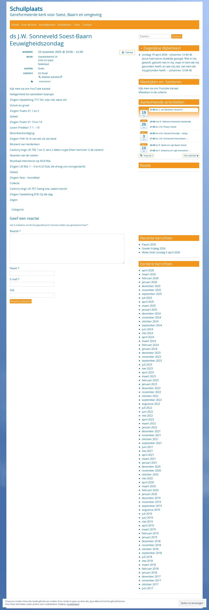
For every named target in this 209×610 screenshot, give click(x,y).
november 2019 (151, 502)
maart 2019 (149, 529)
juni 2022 (147, 411)
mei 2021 (147, 451)
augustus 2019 (151, 510)
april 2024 (148, 337)
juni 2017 (147, 588)
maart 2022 (149, 423)
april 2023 (148, 372)
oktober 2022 (150, 396)
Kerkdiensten (47, 24)
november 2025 (151, 290)
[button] (146, 155)
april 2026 (148, 270)
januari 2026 (149, 282)
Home (15, 24)
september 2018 (152, 553)
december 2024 (151, 313)
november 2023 (151, 356)
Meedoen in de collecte (153, 92)
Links (76, 24)
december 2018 (151, 541)
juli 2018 (147, 557)
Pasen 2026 (149, 244)
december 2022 (151, 388)
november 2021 (151, 435)
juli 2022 (147, 408)
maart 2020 (149, 486)
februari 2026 (150, 278)
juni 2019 (147, 517)
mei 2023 (147, 368)
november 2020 (151, 470)
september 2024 (152, 325)
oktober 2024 (150, 321)
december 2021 (151, 431)
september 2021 (152, 443)
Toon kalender (191, 156)
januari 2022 (149, 427)
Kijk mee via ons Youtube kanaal (158, 88)
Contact (87, 24)
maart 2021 (149, 459)
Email (43, 73)
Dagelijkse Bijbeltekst (162, 48)
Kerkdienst (45, 82)
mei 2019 (147, 521)
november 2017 (151, 580)
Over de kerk (29, 24)
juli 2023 (147, 364)
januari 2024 (149, 349)
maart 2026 (149, 274)
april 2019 (148, 525)
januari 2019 (149, 537)
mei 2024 (147, 333)
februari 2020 (150, 490)
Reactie (15, 231)
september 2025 (152, 294)
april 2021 (148, 455)
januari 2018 (149, 572)
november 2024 (151, 317)
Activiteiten (64, 24)
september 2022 (152, 400)
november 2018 (151, 545)
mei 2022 (147, 415)
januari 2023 (149, 384)
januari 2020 (149, 494)
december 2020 (151, 466)
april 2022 (148, 419)
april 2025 (148, 302)
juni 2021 (147, 447)
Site (12, 290)
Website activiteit (50, 77)
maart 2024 (149, 341)
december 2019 (151, 498)
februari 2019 (150, 533)
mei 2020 (147, 478)
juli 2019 (147, 513)
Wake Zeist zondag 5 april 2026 (161, 252)
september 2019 (152, 506)
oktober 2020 (150, 474)
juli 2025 (147, 298)
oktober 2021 (150, 439)
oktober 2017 (150, 584)
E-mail (14, 279)
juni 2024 (147, 329)
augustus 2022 (151, 404)
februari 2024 (150, 345)
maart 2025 (149, 305)
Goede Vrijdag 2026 (154, 248)
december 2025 (151, 286)
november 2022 (151, 392)
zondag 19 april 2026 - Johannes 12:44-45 (167, 54)
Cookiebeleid (73, 604)
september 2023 (152, 360)
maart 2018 (149, 564)
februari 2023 (150, 380)
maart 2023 (149, 376)
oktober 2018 (150, 549)
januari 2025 (149, 309)
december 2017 (151, 576)
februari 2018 (150, 568)
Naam (14, 268)
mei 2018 (147, 561)
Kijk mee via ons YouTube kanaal (30, 88)
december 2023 (151, 353)
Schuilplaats (26, 9)
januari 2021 (149, 462)
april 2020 (148, 482)
